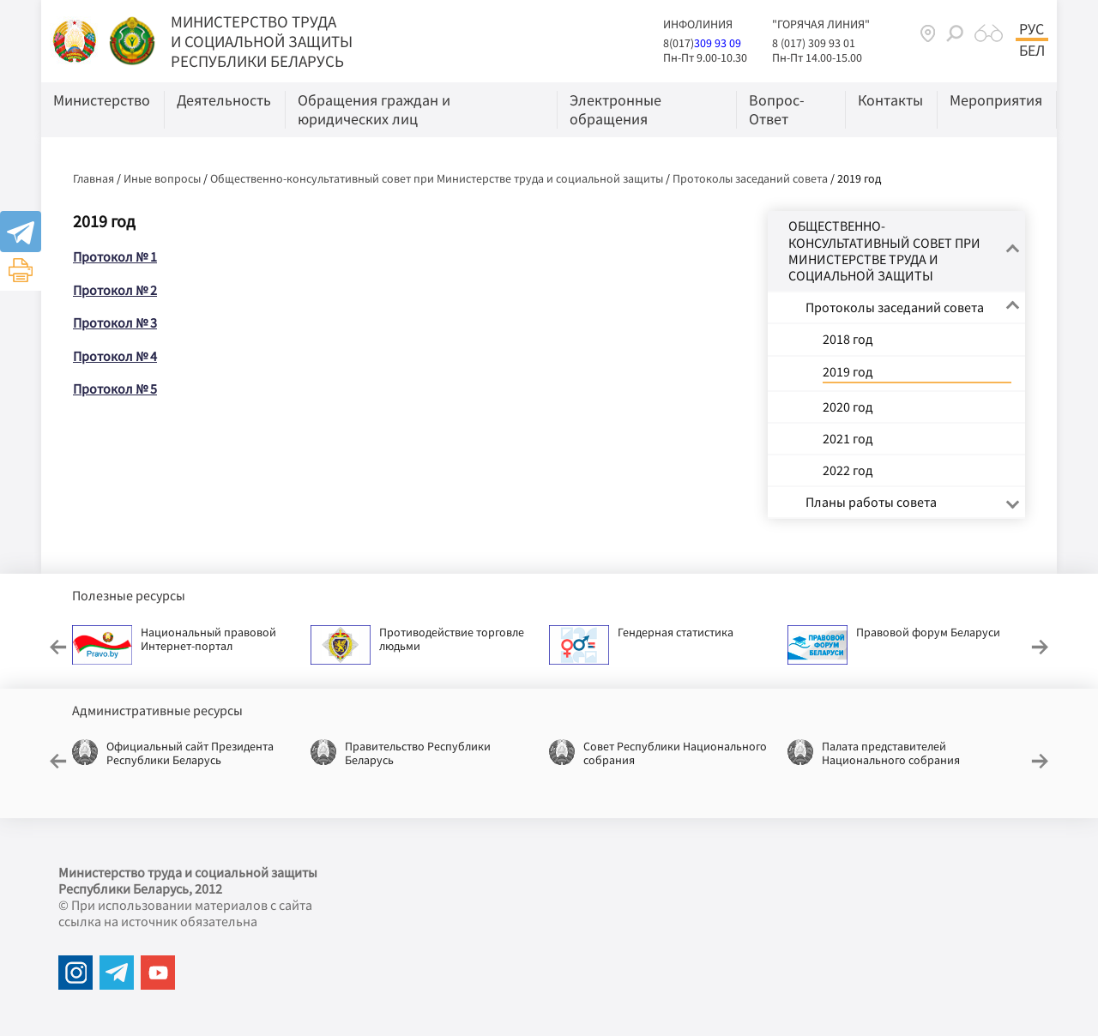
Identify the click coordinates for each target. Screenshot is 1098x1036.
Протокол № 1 (115, 256)
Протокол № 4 (115, 355)
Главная (93, 178)
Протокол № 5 (115, 388)
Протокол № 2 (115, 289)
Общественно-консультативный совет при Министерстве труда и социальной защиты (436, 178)
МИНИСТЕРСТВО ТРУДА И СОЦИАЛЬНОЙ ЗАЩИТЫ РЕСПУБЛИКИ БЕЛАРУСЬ (262, 41)
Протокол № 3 (115, 322)
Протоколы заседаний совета (750, 178)
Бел (1032, 50)
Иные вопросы (162, 178)
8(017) (678, 43)
